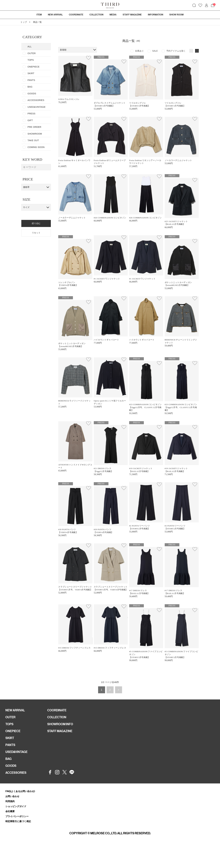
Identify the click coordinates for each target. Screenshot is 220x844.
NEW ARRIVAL (15, 710)
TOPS (9, 724)
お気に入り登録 (88, 58)
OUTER (31, 53)
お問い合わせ (12, 796)
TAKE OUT (33, 140)
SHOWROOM (34, 133)
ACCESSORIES (35, 100)
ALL (29, 46)
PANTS (31, 80)
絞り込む (36, 223)
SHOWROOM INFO (60, 724)
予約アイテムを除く (176, 51)
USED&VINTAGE (36, 107)
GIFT (30, 120)
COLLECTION (96, 14)
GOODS (31, 93)
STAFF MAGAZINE (59, 731)
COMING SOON (35, 147)
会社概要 (10, 811)
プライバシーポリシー (17, 816)
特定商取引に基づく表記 (18, 821)
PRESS (31, 113)
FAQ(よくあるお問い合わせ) (20, 791)
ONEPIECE (33, 66)
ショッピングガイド (15, 806)
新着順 (63, 50)
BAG (29, 86)
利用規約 (10, 801)
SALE (155, 51)
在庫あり (139, 51)
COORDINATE (56, 710)
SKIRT (30, 73)
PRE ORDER (34, 127)
